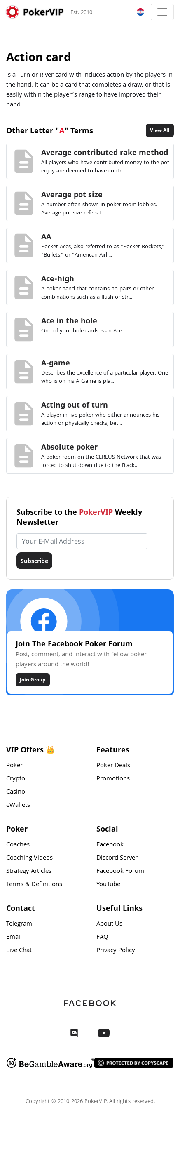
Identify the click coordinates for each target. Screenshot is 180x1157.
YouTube (108, 885)
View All (160, 130)
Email (14, 938)
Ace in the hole (69, 320)
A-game (55, 363)
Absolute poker (69, 447)
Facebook (110, 845)
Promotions (113, 779)
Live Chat (19, 951)
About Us (109, 924)
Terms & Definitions (34, 885)
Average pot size (72, 194)
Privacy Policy (115, 951)
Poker (14, 766)
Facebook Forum (120, 872)
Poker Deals (113, 766)
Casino (15, 792)
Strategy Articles (28, 872)
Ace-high (57, 278)
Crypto (15, 779)
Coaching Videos (29, 858)
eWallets (18, 806)
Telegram (19, 924)
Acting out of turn (74, 405)
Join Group (33, 679)
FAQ (102, 938)
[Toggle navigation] (162, 12)
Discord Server (117, 858)
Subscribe (34, 561)
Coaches (18, 845)
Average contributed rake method (104, 152)
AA (46, 236)
